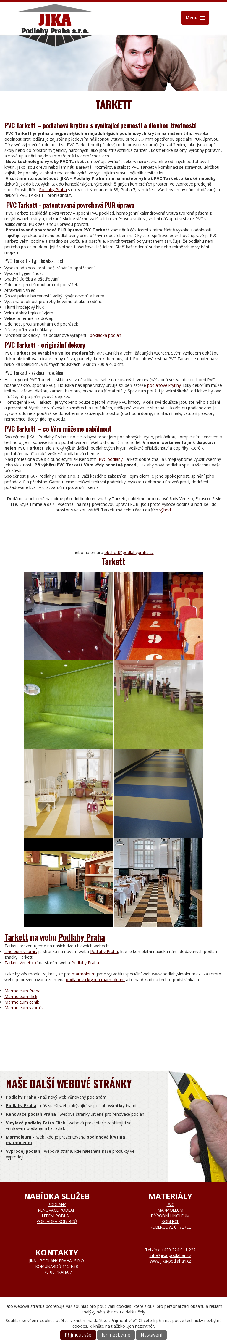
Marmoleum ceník (21, 1002)
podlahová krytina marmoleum (95, 979)
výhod (165, 510)
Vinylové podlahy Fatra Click (35, 1123)
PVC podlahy (111, 459)
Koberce (170, 1221)
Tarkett (16, 937)
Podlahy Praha (53, 189)
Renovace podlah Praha (31, 1114)
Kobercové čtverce (170, 1227)
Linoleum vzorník (20, 951)
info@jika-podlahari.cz (170, 1255)
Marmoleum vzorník (23, 1007)
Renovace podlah (57, 1210)
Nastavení (151, 1335)
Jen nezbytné (116, 1335)
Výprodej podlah (23, 1151)
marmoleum (83, 974)
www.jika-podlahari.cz (170, 1261)
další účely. (136, 1312)
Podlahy (57, 1204)
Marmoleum (18, 1137)
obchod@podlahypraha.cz (129, 552)
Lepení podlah (57, 1215)
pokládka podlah (105, 335)
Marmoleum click (20, 996)
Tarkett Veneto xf (21, 962)
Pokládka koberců (57, 1221)
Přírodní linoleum (170, 1215)
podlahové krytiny (164, 385)
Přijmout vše (78, 1335)
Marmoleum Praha (22, 991)
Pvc (170, 1204)
